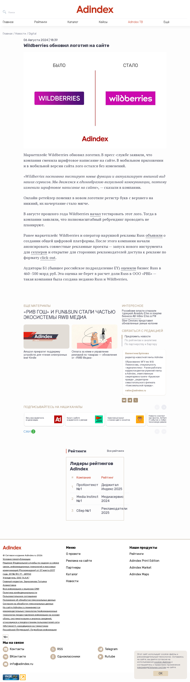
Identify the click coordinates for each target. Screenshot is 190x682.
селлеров (39, 251)
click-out (48, 257)
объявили (154, 235)
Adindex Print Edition (144, 560)
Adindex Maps (139, 574)
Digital (32, 33)
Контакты (17, 649)
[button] (163, 407)
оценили (128, 267)
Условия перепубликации (16, 559)
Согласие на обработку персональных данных (28, 603)
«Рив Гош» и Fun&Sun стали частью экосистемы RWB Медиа (69, 315)
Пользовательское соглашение (20, 596)
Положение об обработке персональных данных (29, 600)
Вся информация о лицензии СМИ (21, 589)
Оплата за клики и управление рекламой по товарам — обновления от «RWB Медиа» (94, 355)
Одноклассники (68, 656)
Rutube (110, 656)
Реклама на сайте (79, 560)
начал (95, 213)
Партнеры (73, 567)
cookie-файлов (162, 662)
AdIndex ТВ (135, 22)
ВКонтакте (18, 656)
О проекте (73, 554)
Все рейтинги (115, 451)
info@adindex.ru (21, 664)
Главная (7, 33)
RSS (60, 649)
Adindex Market (140, 567)
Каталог (72, 574)
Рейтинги (137, 554)
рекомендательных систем (151, 667)
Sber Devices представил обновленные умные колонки (140, 322)
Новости (20, 33)
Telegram (111, 649)
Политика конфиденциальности (20, 592)
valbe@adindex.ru (135, 391)
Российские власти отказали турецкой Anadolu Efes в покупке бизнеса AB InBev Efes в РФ (142, 314)
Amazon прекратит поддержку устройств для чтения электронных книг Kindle (45, 355)
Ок (161, 673)
